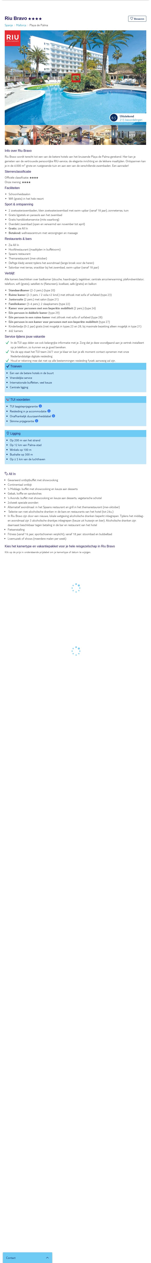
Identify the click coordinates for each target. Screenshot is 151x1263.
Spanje (9, 25)
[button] (137, 19)
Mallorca (21, 25)
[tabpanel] (75, 308)
